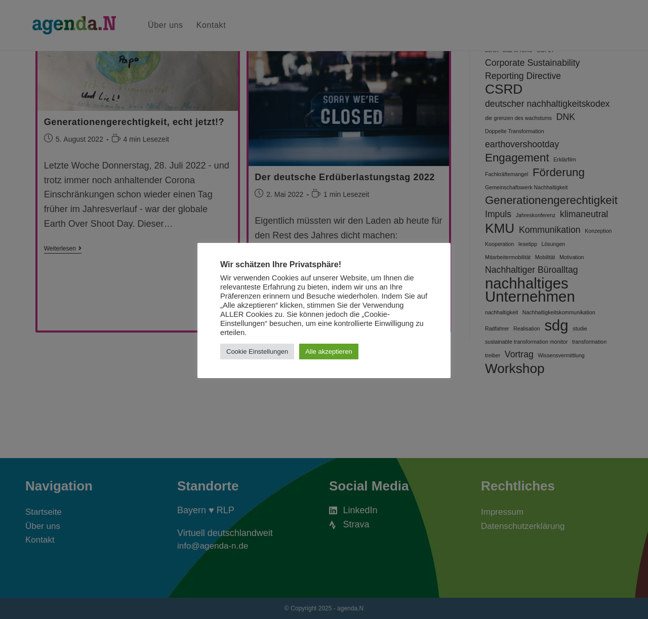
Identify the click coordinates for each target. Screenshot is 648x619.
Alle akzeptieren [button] (328, 351)
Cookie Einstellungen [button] (257, 351)
